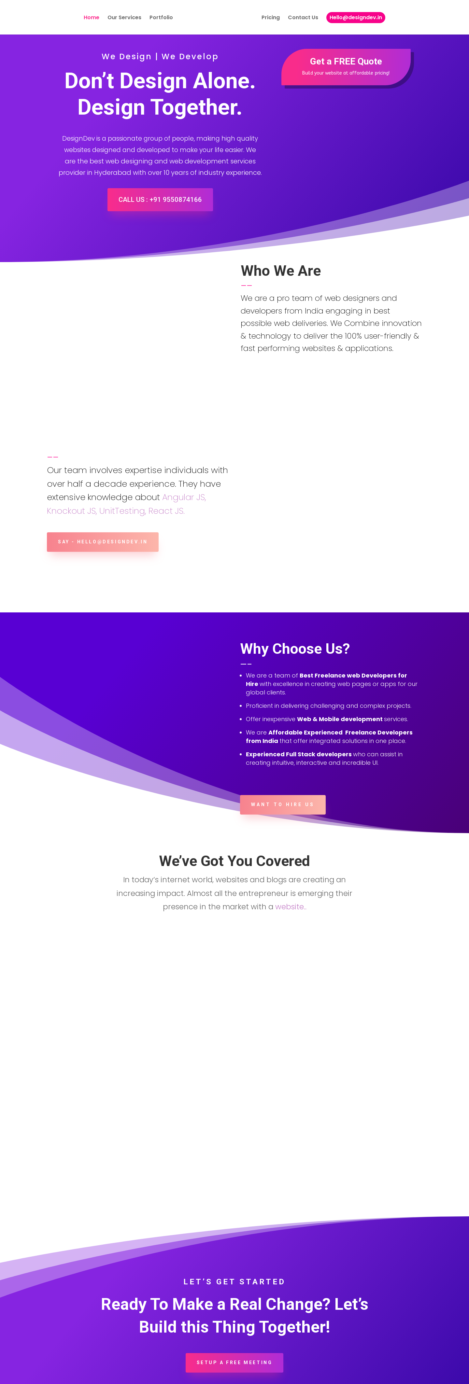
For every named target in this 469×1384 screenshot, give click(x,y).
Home (91, 19)
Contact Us (303, 19)
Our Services (124, 19)
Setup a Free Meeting (234, 1303)
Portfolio (161, 19)
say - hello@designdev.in (108, 482)
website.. (290, 847)
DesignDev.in (103, 1375)
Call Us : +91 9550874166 (160, 200)
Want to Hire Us (283, 745)
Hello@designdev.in (356, 18)
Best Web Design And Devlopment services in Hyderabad (205, 1375)
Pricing (271, 19)
